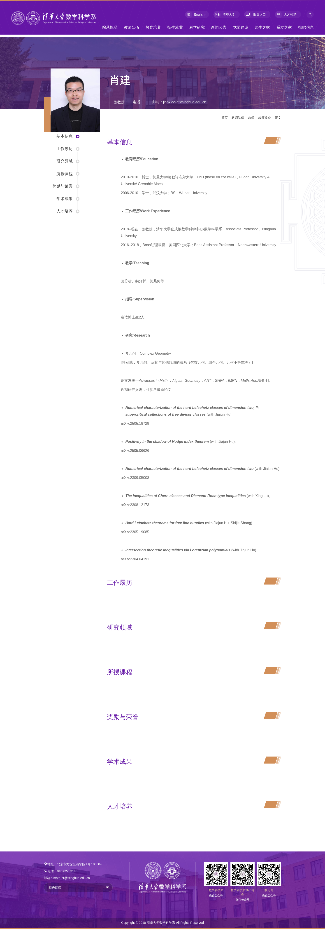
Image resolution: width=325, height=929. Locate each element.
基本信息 (64, 136)
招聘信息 (306, 27)
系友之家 (284, 27)
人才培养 (64, 211)
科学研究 (197, 27)
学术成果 (64, 198)
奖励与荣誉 (62, 186)
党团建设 (240, 27)
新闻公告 (218, 27)
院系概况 (109, 27)
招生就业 (175, 27)
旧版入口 (255, 14)
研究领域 (64, 161)
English (194, 14)
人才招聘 (286, 14)
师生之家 (262, 27)
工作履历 (64, 148)
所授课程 (64, 174)
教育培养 (153, 27)
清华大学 (224, 14)
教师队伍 (131, 27)
